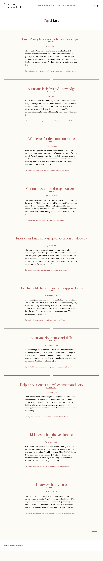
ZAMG (30, 525)
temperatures (64, 523)
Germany (52, 327)
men (46, 176)
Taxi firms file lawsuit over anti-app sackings (51, 295)
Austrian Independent (18, 556)
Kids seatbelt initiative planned (51, 443)
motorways (67, 72)
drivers (39, 72)
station (64, 277)
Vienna (65, 227)
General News (51, 348)
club (34, 176)
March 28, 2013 (52, 47)
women (70, 176)
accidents (31, 72)
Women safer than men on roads (51, 144)
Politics (51, 197)
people (57, 475)
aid (28, 124)
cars (34, 227)
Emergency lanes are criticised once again (51, 39)
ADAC (29, 327)
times (29, 74)
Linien (44, 425)
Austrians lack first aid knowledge (51, 92)
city (41, 227)
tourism (72, 523)
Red (74, 124)
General (47, 6)
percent (69, 124)
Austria (30, 176)
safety (62, 475)
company (38, 277)
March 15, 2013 (52, 152)
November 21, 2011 (53, 303)
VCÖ (66, 176)
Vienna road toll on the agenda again (51, 194)
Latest (40, 6)
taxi (57, 327)
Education (51, 95)
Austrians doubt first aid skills (52, 345)
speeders (55, 176)
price (60, 277)
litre (51, 277)
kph (37, 425)
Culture (53, 6)
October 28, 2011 (52, 353)
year (72, 475)
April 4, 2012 (53, 253)
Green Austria (70, 6)
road (50, 176)
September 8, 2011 (53, 451)
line (40, 425)
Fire (51, 72)
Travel (51, 42)
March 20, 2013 (53, 100)
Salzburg (74, 72)
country (46, 475)
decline (52, 523)
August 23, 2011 (53, 501)
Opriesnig (64, 124)
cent (37, 227)
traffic (60, 227)
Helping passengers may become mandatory (51, 393)
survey (30, 126)
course (32, 124)
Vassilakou (57, 425)
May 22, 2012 (53, 202)
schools (66, 375)
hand (42, 176)
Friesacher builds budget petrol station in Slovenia (51, 245)
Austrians (33, 375)
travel (61, 327)
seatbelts (67, 475)
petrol (56, 277)
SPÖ (47, 425)
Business (61, 6)
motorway (59, 72)
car (35, 72)
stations (69, 277)
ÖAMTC (57, 124)
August (30, 523)
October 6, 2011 (53, 401)
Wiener (68, 425)
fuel (48, 277)
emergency (45, 72)
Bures (35, 475)
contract (41, 327)
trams (51, 425)
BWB (33, 327)
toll (56, 227)
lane (54, 72)
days (47, 523)
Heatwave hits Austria (51, 493)
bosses (40, 523)
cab (37, 327)
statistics (61, 176)
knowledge (51, 124)
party (49, 227)
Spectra (72, 375)
